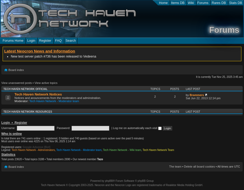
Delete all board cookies (199, 166)
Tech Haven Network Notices (38, 94)
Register (45, 40)
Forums (202, 3)
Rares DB (219, 3)
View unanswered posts (16, 82)
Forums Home (13, 40)
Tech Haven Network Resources (27, 111)
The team (175, 166)
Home (163, 3)
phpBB (109, 180)
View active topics (45, 82)
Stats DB (235, 3)
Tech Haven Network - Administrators (33, 150)
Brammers (197, 95)
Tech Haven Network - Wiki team (122, 150)
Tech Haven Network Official (25, 89)
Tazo (100, 159)
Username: (8, 128)
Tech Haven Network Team (158, 150)
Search (71, 40)
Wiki (191, 3)
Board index (16, 70)
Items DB (178, 3)
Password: (63, 128)
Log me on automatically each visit (137, 128)
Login (31, 40)
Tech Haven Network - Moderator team (54, 101)
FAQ (58, 40)
